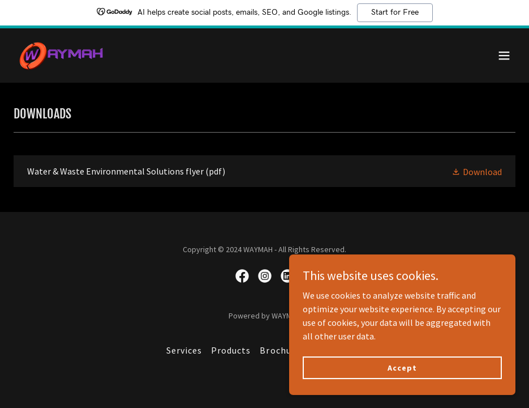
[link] (62, 55)
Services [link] (184, 350)
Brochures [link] (282, 350)
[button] (504, 55)
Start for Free (395, 12)
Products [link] (231, 350)
